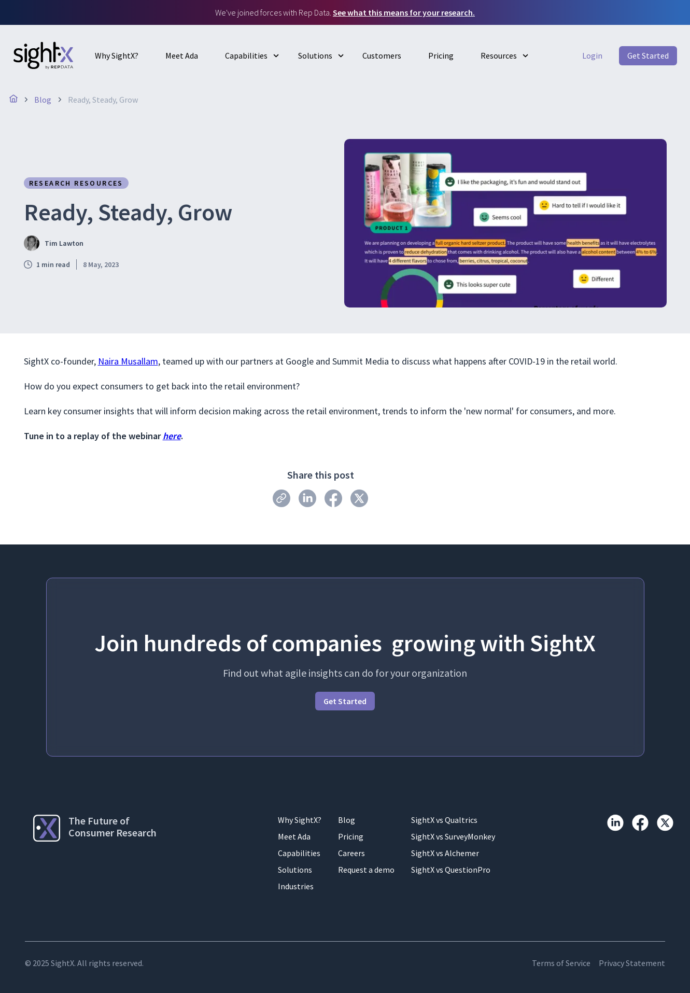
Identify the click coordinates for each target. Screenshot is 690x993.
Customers (381, 55)
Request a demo (366, 869)
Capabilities (246, 55)
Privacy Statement (632, 963)
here (172, 436)
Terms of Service (561, 963)
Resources (499, 55)
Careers (351, 853)
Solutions (315, 55)
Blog (346, 820)
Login (592, 55)
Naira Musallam (128, 361)
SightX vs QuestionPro (450, 869)
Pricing (441, 55)
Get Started (648, 55)
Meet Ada (181, 55)
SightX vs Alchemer (445, 853)
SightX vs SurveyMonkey (453, 836)
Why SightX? (116, 55)
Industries (296, 886)
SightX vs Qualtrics (444, 820)
